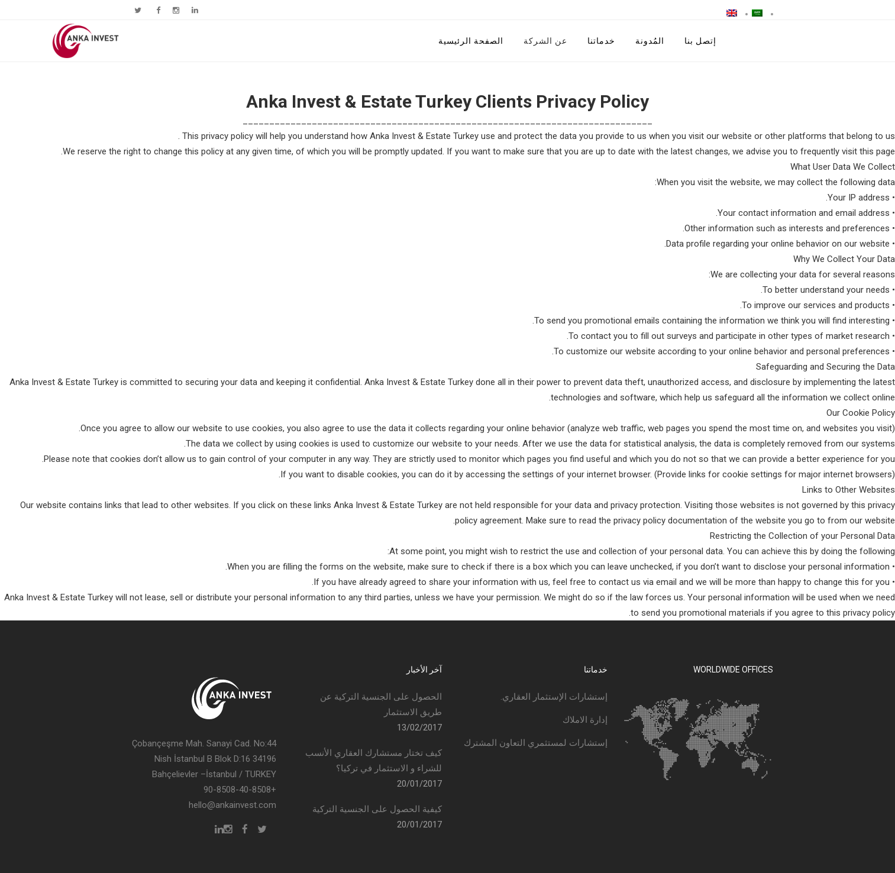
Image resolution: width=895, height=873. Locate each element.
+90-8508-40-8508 (239, 789)
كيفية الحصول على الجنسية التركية (377, 809)
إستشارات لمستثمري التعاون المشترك (536, 743)
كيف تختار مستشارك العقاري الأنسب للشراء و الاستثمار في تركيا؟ (373, 761)
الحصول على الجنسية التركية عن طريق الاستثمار (381, 704)
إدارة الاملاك (585, 719)
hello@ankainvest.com (232, 805)
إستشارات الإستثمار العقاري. (554, 696)
